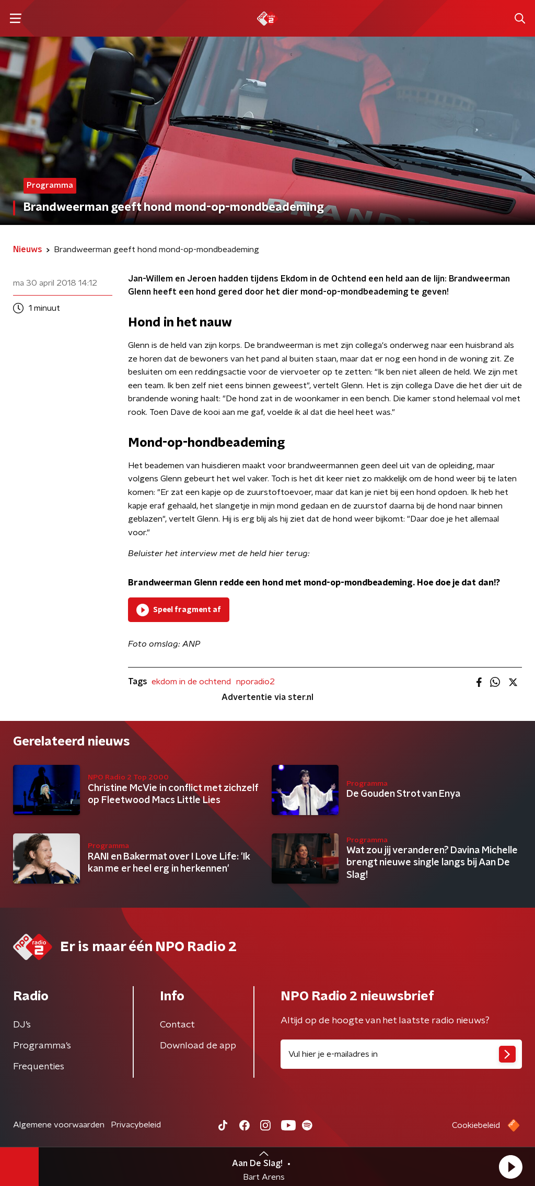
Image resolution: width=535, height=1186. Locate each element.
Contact (177, 1025)
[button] (510, 1166)
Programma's (42, 1046)
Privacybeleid (136, 1125)
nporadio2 (255, 681)
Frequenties (38, 1066)
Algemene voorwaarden (58, 1125)
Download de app (198, 1046)
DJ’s (22, 1025)
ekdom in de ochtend (191, 681)
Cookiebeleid (476, 1125)
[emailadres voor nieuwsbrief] (401, 1054)
